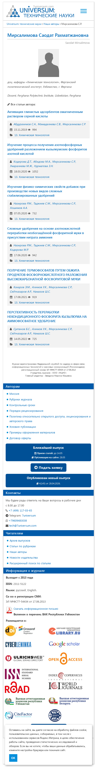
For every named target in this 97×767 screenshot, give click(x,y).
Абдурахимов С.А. (24, 124)
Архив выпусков (20, 540)
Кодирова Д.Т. (22, 161)
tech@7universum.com (21, 525)
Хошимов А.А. (18, 207)
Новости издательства (24, 557)
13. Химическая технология (31, 135)
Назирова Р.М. (22, 203)
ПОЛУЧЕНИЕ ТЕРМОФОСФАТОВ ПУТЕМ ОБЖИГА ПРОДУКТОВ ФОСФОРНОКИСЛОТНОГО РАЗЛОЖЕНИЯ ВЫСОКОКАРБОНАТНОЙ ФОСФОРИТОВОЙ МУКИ (47, 274)
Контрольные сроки (22, 405)
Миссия (14, 393)
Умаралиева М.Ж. (21, 166)
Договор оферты (20, 438)
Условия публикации (22, 426)
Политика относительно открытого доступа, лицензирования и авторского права (50, 419)
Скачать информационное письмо (36, 608)
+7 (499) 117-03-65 (19, 510)
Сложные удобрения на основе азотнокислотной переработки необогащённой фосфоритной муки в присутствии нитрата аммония (45, 232)
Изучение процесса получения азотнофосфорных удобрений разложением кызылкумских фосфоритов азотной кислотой (47, 149)
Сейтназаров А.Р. (20, 291)
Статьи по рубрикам (23, 546)
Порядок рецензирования (26, 410)
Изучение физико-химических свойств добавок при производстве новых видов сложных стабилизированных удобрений (46, 190)
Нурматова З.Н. (43, 166)
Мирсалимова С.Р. (73, 124)
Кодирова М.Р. (19, 249)
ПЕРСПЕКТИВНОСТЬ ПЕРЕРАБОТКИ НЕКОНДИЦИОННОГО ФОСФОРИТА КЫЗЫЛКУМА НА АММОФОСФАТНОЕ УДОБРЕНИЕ (47, 316)
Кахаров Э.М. (21, 287)
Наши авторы (18, 552)
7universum (21, 515)
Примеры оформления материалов (32, 432)
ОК (13, 758)
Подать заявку (48, 467)
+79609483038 (16, 520)
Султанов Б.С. (21, 329)
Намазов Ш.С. (41, 291)
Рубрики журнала (20, 399)
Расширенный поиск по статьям (30, 563)
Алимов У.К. (39, 287)
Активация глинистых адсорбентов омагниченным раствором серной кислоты (45, 114)
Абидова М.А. (41, 161)
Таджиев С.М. (41, 203)
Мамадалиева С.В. (49, 124)
